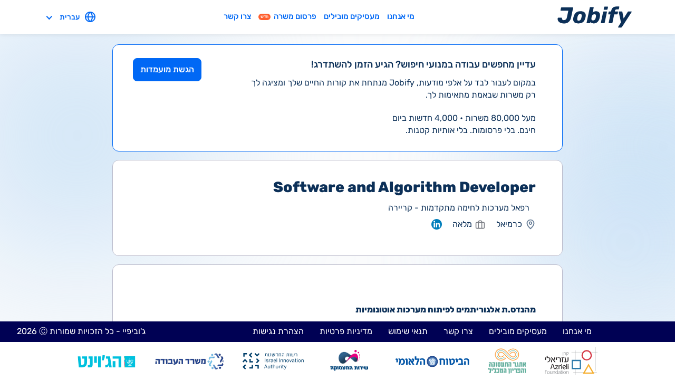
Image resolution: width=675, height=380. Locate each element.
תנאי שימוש (408, 331)
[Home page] (594, 16)
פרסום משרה (287, 16)
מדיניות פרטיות (346, 331)
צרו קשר (237, 16)
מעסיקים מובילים (352, 16)
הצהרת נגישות (278, 331)
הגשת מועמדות (167, 69)
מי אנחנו (400, 16)
